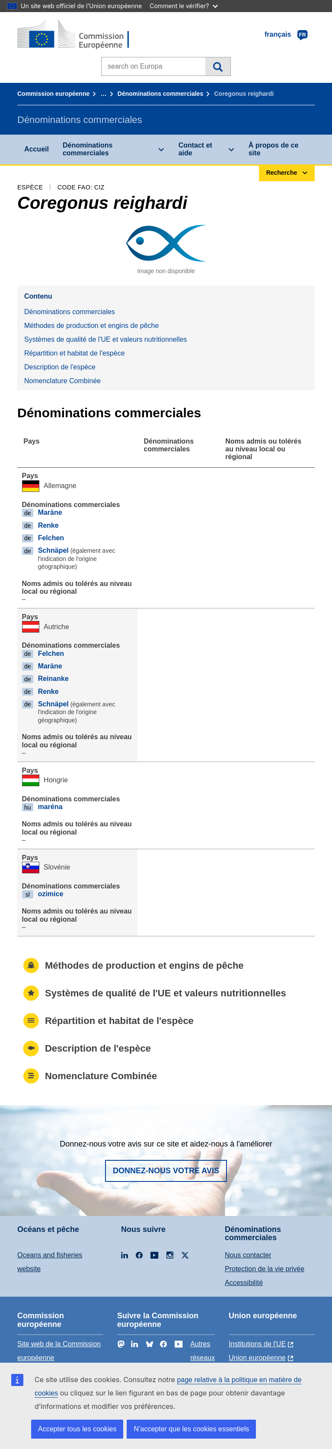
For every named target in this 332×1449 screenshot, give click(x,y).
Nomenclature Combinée (62, 380)
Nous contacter (248, 1255)
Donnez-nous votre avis (166, 1170)
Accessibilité (244, 1282)
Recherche (217, 66)
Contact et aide (195, 149)
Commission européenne (53, 93)
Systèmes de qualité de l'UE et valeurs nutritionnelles (105, 339)
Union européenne (257, 1357)
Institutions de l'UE (257, 1344)
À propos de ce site (274, 149)
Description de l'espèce (60, 367)
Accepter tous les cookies (77, 1429)
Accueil (36, 149)
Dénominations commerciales (160, 93)
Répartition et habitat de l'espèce (74, 353)
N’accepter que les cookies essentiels (191, 1429)
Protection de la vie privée (264, 1269)
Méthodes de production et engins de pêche (91, 325)
